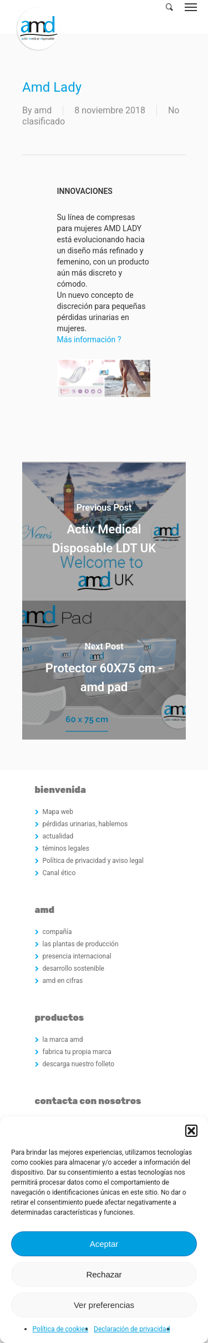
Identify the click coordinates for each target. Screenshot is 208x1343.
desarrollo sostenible (73, 968)
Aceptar (104, 1244)
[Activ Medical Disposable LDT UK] (104, 531)
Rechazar (103, 1274)
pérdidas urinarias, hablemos (85, 824)
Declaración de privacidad (132, 1329)
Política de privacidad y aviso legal (93, 861)
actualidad (58, 836)
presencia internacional (77, 956)
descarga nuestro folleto (79, 1064)
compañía (57, 932)
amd (43, 110)
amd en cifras (63, 981)
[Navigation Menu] (191, 6)
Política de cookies (61, 1329)
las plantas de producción (81, 944)
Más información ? (89, 339)
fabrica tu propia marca (77, 1052)
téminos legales (66, 848)
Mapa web (58, 812)
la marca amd (63, 1040)
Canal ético (59, 873)
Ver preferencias (104, 1305)
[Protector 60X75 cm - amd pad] (104, 670)
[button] (191, 1130)
